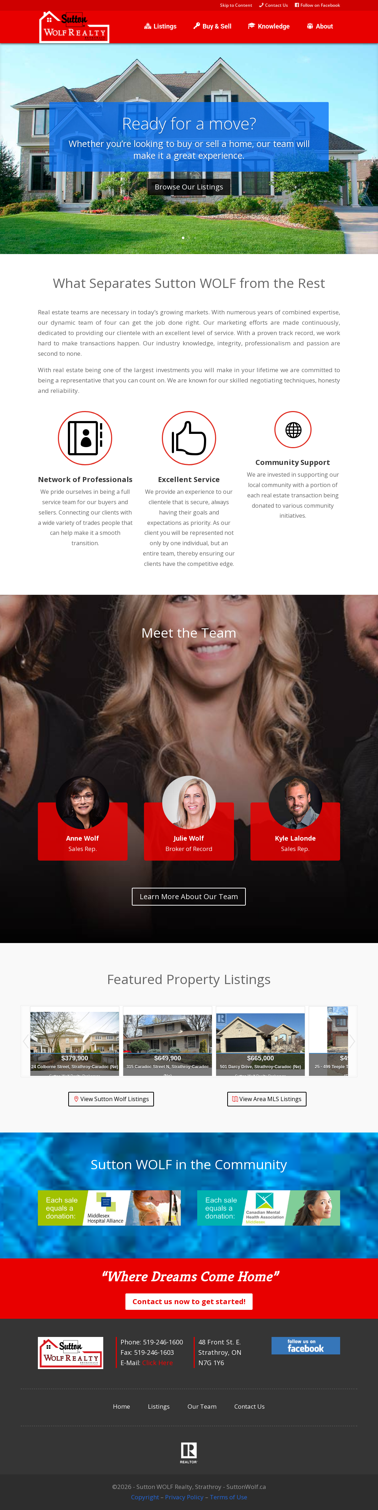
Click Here (157, 1362)
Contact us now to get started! (189, 1301)
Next (352, 1041)
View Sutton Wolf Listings (114, 1099)
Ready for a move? (189, 123)
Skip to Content (236, 5)
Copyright (145, 1497)
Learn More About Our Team (189, 896)
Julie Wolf (189, 838)
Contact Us (249, 1406)
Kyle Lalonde (295, 838)
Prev (26, 1041)
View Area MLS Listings (270, 1099)
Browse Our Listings (189, 187)
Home (121, 1406)
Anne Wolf (82, 838)
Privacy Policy (184, 1497)
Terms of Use (228, 1497)
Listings (159, 1406)
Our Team (202, 1406)
